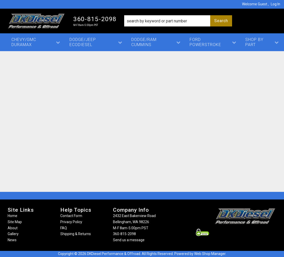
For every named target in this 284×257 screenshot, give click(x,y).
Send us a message (129, 240)
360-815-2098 (124, 234)
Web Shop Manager (209, 254)
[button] (178, 20)
